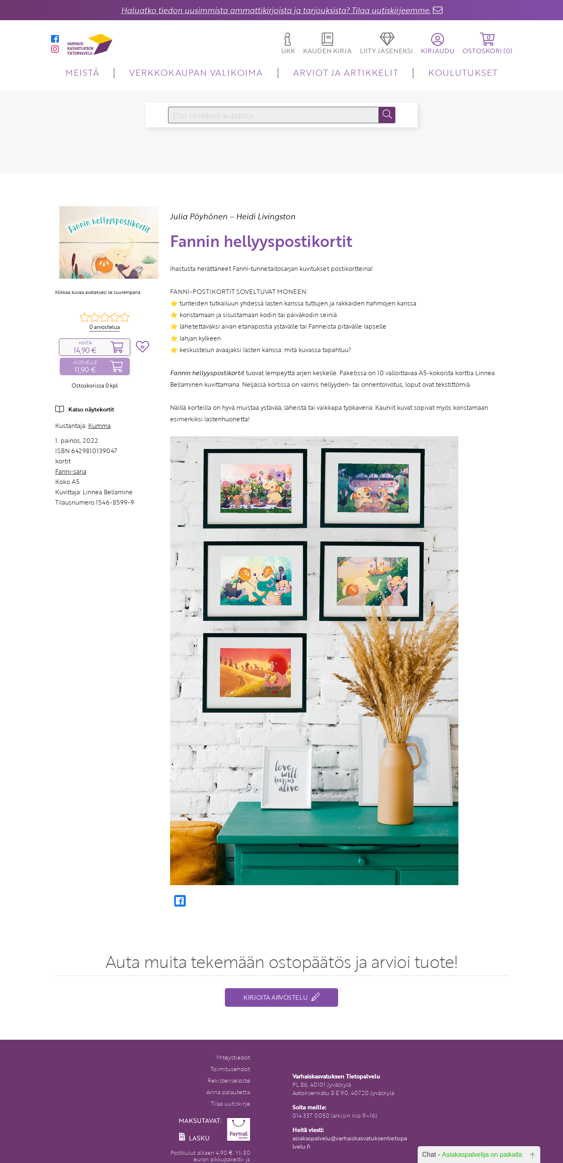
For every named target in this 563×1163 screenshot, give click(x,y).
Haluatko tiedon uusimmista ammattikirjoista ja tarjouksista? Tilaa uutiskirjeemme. (276, 10)
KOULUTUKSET (462, 72)
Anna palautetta (228, 1092)
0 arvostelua (104, 327)
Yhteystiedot (233, 1057)
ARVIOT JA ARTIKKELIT (345, 72)
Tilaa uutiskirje (230, 1103)
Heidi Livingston (265, 216)
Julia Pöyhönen (198, 216)
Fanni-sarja (70, 471)
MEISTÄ (82, 72)
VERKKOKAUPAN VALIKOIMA (196, 72)
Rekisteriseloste (229, 1080)
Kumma (99, 425)
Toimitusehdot (230, 1068)
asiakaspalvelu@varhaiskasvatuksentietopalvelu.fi (349, 1142)
